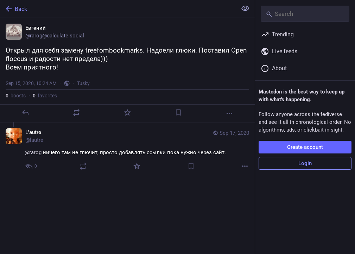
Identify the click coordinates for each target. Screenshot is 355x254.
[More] (229, 113)
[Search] (305, 14)
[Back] (118, 9)
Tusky (83, 83)
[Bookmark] (178, 112)
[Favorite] (127, 112)
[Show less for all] (245, 8)
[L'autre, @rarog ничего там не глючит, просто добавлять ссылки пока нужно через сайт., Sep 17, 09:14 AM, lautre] (127, 150)
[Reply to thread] (31, 166)
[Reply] (25, 112)
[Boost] (76, 112)
